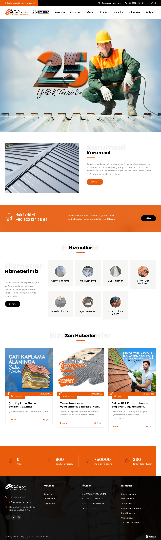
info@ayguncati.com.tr (111, 3)
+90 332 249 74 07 (136, 3)
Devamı (12, 304)
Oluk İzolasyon (127, 503)
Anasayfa (60, 12)
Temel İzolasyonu (129, 513)
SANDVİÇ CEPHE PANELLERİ (94, 494)
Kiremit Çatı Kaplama (131, 508)
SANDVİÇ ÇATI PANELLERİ (93, 503)
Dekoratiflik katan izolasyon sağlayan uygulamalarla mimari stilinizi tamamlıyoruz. (131, 406)
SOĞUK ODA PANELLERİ (92, 498)
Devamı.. (95, 182)
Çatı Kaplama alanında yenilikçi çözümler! (24, 404)
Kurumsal (75, 12)
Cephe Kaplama (128, 494)
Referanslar (135, 12)
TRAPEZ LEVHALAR (90, 508)
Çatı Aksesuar (127, 518)
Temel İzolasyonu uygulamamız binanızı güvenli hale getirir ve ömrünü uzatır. (79, 406)
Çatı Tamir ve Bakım (130, 522)
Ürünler (89, 12)
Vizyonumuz (49, 503)
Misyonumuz (49, 498)
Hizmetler (104, 12)
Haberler (118, 12)
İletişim (149, 12)
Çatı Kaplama (127, 498)
